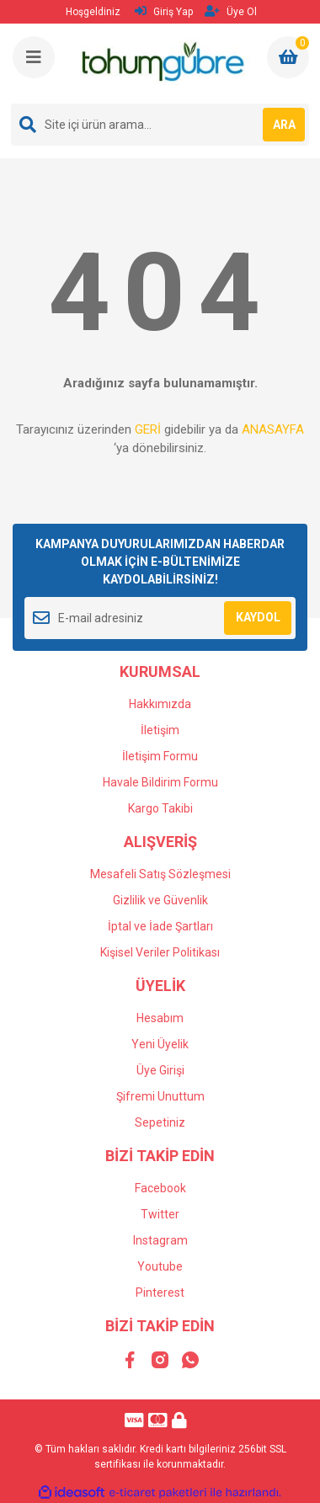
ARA (284, 124)
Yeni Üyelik (160, 1044)
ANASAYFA (273, 429)
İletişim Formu (160, 756)
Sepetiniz (160, 1122)
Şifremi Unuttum (160, 1096)
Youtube (160, 1266)
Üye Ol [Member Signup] (231, 11)
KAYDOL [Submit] (258, 617)
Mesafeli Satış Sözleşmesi (160, 874)
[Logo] (161, 63)
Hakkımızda (160, 704)
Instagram (160, 1240)
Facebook (160, 1188)
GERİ (148, 429)
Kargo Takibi (160, 808)
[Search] (160, 125)
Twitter (160, 1214)
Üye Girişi (160, 1070)
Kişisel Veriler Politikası (160, 952)
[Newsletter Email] (160, 618)
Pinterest (160, 1292)
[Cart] (288, 57)
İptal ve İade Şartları (160, 926)
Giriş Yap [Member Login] (164, 11)
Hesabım (160, 1018)
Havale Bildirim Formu (160, 782)
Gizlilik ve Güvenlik (160, 900)
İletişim (160, 730)
